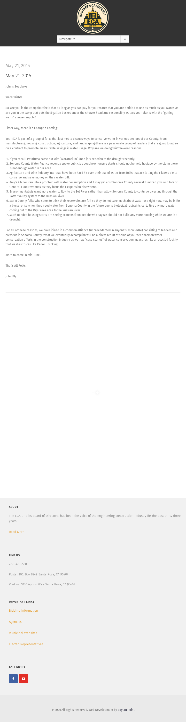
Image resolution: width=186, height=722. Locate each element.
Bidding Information (23, 610)
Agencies (15, 622)
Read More (16, 532)
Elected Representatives (26, 644)
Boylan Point (126, 710)
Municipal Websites (23, 633)
